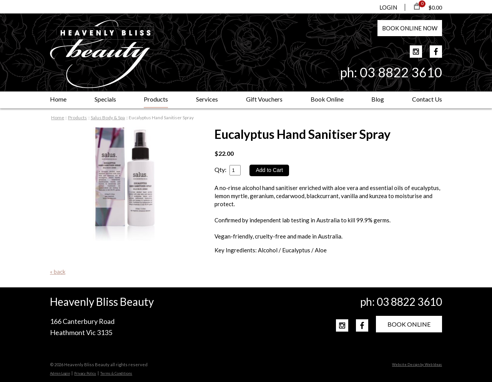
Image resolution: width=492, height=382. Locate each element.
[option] (124, 184)
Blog (377, 99)
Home (58, 99)
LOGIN (388, 7)
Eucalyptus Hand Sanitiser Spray (161, 117)
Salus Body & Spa (108, 117)
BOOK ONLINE (408, 324)
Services (207, 99)
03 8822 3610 (401, 72)
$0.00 (435, 7)
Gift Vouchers (264, 99)
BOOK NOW (409, 28)
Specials (105, 99)
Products (156, 99)
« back (57, 271)
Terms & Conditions (116, 373)
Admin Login (60, 373)
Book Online (327, 99)
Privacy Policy (85, 373)
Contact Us (427, 99)
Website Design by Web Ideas (417, 364)
